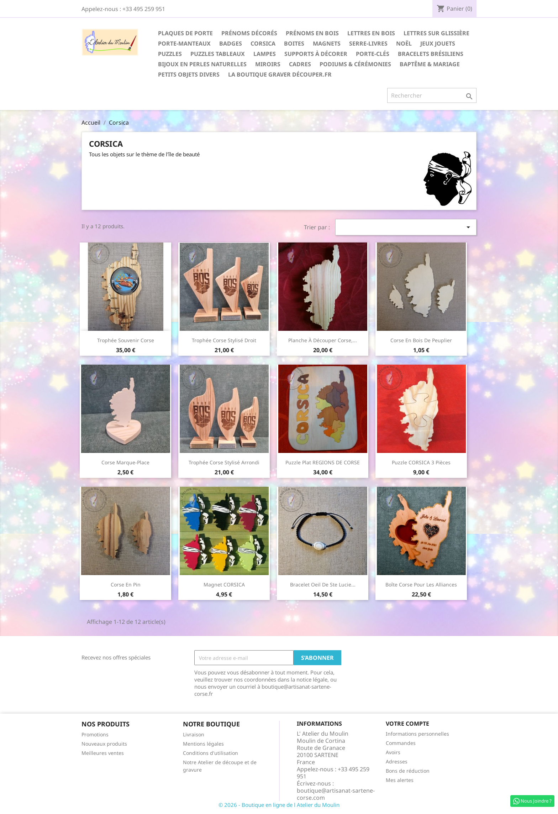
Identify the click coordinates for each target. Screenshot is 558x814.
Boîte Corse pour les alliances (421, 584)
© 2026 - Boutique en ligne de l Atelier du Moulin (279, 804)
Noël (404, 43)
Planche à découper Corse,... (322, 340)
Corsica (263, 43)
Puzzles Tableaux (217, 54)
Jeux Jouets (437, 43)
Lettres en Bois (371, 33)
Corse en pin (126, 584)
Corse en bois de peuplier (421, 340)
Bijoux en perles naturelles (202, 64)
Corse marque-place (125, 462)
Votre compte (407, 723)
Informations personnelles (417, 733)
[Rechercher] (432, 95)
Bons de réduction (408, 770)
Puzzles (170, 54)
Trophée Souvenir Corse (125, 340)
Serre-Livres (368, 43)
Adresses (396, 761)
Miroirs (267, 64)
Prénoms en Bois (312, 33)
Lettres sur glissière (436, 33)
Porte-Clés (372, 54)
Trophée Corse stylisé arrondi (224, 462)
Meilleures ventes (102, 753)
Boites (294, 43)
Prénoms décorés (249, 33)
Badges (230, 43)
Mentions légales (203, 743)
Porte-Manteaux (184, 43)
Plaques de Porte (185, 33)
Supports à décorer (315, 54)
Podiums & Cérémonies (355, 64)
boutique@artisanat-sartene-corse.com (336, 794)
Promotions (95, 734)
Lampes (264, 54)
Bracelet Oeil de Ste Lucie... (323, 584)
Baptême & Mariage (430, 64)
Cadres (300, 64)
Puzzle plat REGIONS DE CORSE (322, 462)
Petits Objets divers (189, 74)
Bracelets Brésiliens (430, 54)
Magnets (327, 43)
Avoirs (393, 752)
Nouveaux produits (104, 743)
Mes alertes (400, 780)
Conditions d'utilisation (210, 753)
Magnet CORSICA (224, 584)
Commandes (401, 743)
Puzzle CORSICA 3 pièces (421, 462)
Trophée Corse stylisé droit (224, 340)
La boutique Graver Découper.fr (280, 74)
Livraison (193, 734)
